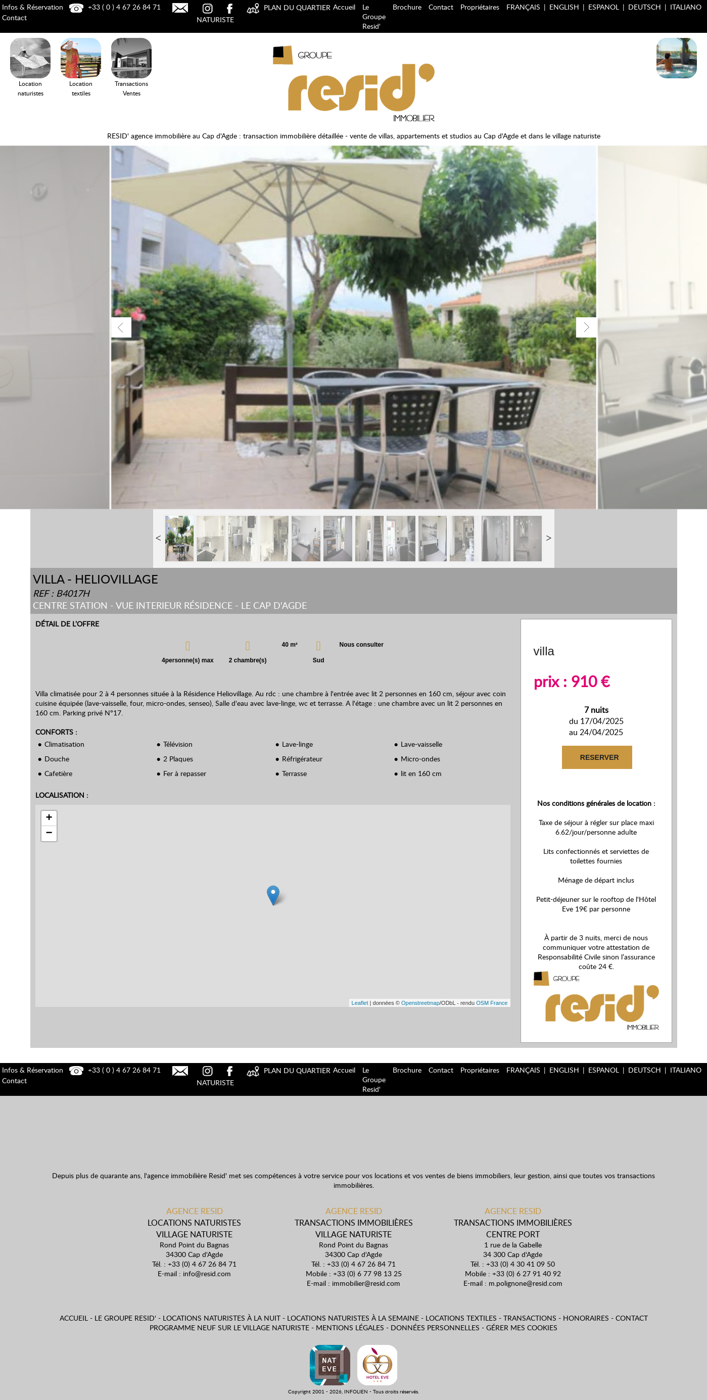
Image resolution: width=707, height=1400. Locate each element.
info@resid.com (207, 1273)
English (564, 7)
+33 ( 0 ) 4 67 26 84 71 (114, 7)
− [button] (48, 833)
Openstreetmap (420, 1003)
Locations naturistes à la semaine (353, 1318)
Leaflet (360, 1003)
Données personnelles (435, 1327)
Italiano (685, 7)
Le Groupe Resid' (374, 16)
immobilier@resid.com (366, 1283)
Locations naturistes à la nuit (221, 1318)
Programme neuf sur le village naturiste (229, 1327)
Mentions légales (350, 1327)
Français (523, 7)
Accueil (344, 7)
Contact (441, 7)
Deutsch (644, 7)
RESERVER (599, 757)
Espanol (603, 7)
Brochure (407, 7)
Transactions (529, 1318)
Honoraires (586, 1318)
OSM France (491, 1003)
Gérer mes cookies (521, 1327)
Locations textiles (461, 1318)
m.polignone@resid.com (525, 1283)
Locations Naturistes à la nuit (676, 80)
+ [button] (48, 818)
